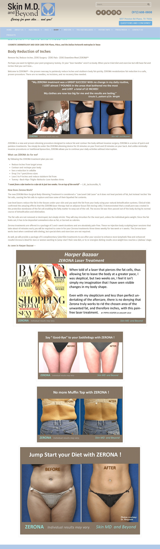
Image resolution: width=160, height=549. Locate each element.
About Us (19, 30)
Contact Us (137, 30)
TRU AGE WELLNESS (84, 30)
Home (9, 30)
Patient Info (104, 30)
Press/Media (121, 30)
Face (47, 30)
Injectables (34, 30)
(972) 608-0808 (142, 12)
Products (11, 35)
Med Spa (67, 30)
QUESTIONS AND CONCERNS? (135, 23)
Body (56, 30)
